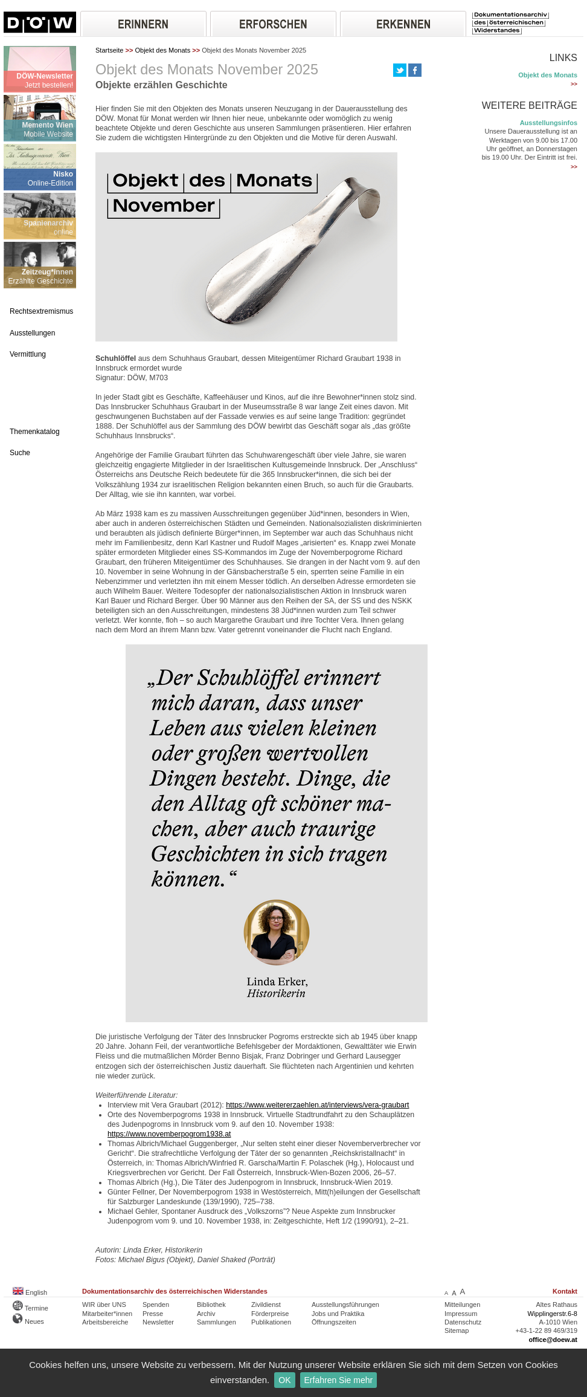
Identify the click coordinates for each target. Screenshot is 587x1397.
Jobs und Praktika (338, 1313)
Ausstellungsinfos (548, 122)
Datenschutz (462, 1322)
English (30, 1292)
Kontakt (565, 1291)
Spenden (156, 1304)
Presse (153, 1313)
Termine (30, 1308)
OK (284, 1380)
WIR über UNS (104, 1304)
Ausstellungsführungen (345, 1304)
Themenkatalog (35, 431)
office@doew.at (552, 1339)
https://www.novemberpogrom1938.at (169, 1134)
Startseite (109, 50)
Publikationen (271, 1322)
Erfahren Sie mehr (338, 1380)
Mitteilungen (462, 1304)
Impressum (460, 1313)
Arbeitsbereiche (105, 1322)
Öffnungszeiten (334, 1322)
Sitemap (456, 1330)
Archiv (206, 1313)
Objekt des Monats (162, 50)
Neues (28, 1321)
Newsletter (158, 1322)
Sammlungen (216, 1322)
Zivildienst (266, 1304)
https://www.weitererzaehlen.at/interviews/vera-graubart (317, 1105)
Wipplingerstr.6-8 (552, 1313)
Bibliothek (211, 1304)
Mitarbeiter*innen (107, 1313)
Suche (20, 453)
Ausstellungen (32, 333)
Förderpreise (270, 1313)
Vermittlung (28, 354)
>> (574, 84)
